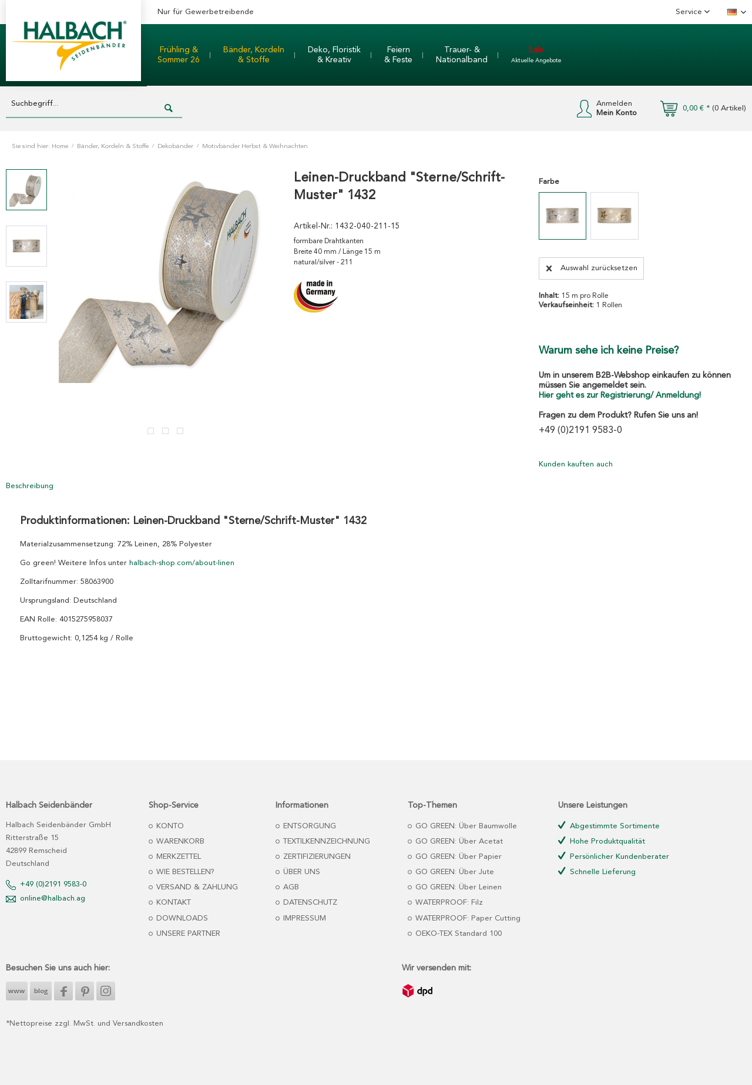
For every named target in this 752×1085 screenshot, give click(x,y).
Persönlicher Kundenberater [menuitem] (613, 856)
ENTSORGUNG (308, 826)
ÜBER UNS (300, 872)
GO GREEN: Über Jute (453, 872)
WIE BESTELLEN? (184, 872)
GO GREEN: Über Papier (457, 857)
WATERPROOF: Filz (448, 902)
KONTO (169, 826)
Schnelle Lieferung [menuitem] (597, 871)
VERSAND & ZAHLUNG (196, 887)
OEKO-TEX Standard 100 (457, 934)
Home (60, 146)
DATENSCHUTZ (309, 902)
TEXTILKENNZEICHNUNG (325, 841)
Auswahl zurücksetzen (591, 265)
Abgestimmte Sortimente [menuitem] (609, 825)
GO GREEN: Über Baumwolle (465, 826)
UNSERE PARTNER (187, 934)
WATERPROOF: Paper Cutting (467, 918)
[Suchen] (168, 108)
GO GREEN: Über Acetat (458, 841)
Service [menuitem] (690, 12)
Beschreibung (29, 486)
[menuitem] (178, 55)
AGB (290, 887)
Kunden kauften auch (576, 464)
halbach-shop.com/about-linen (181, 563)
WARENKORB (179, 841)
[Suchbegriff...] (94, 104)
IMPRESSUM (303, 918)
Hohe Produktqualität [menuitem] (601, 841)
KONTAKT (172, 902)
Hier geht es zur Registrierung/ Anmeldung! (620, 395)
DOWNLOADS (181, 918)
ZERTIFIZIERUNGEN (316, 857)
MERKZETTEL (177, 857)
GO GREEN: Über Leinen (457, 887)
